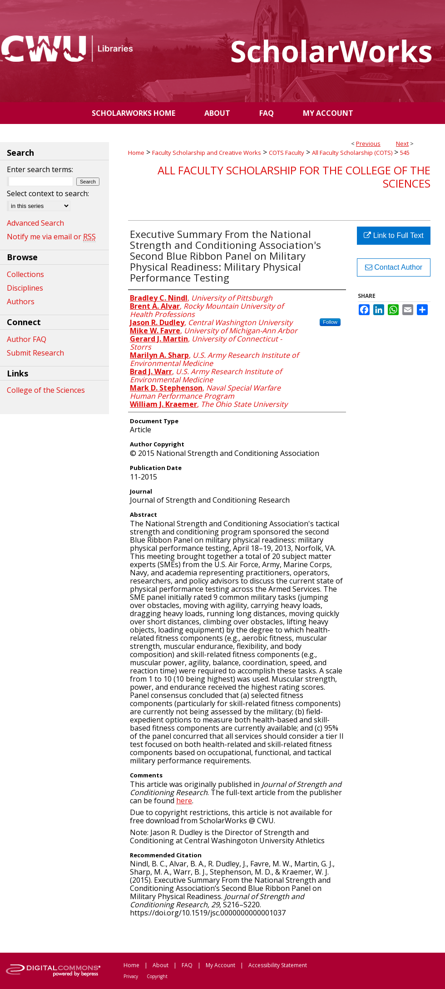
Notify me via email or (51, 237)
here (184, 801)
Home (136, 152)
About (160, 965)
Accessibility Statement (277, 965)
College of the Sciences (46, 390)
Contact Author (393, 267)
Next (402, 143)
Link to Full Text (393, 235)
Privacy (131, 976)
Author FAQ (26, 339)
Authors (21, 302)
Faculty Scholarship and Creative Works (206, 152)
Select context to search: (48, 193)
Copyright (157, 976)
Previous (368, 143)
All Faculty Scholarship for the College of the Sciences (294, 177)
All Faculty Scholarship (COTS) (352, 152)
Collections (25, 274)
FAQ (187, 965)
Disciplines (25, 288)
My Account (220, 965)
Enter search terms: (40, 169)
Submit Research (35, 353)
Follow (330, 322)
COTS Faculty (286, 152)
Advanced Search (35, 223)
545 (405, 152)
